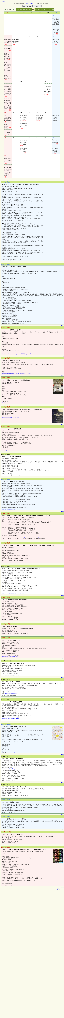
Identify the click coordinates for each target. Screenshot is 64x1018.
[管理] (58, 889)
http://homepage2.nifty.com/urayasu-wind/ (33, 537)
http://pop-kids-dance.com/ (8, 509)
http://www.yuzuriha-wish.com (16, 562)
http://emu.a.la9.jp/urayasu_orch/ (10, 402)
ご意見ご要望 (29, 3)
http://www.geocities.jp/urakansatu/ (10, 718)
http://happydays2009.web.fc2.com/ (10, 417)
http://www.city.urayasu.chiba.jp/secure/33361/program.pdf (16, 353)
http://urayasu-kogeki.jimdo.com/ (10, 656)
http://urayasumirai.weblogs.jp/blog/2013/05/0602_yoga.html (16, 373)
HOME (3, 1)
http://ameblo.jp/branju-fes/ (14, 752)
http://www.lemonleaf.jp (11, 693)
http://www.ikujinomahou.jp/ (9, 769)
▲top (62, 262)
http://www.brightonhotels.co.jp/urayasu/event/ (13, 593)
